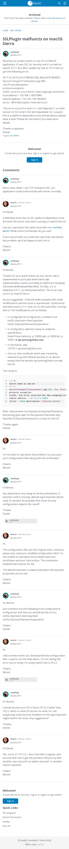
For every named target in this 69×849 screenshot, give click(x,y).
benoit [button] (13, 202)
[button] (6, 54)
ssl (11, 135)
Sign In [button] (34, 159)
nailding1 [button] (14, 52)
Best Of (6, 826)
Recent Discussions (12, 817)
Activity (6, 821)
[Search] (59, 3)
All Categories (9, 812)
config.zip (14, 520)
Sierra (16, 135)
